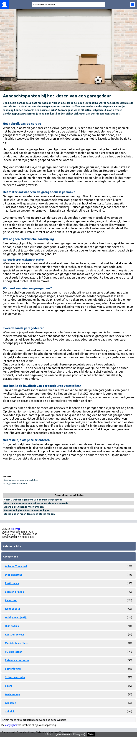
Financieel (11, 600)
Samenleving (13, 668)
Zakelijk (10, 711)
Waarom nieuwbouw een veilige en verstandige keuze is (36, 503)
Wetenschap (12, 694)
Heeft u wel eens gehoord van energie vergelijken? (33, 499)
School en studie (15, 677)
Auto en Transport (16, 566)
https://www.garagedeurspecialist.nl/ (20, 480)
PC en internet (13, 651)
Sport (8, 685)
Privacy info (78, 734)
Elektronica (12, 583)
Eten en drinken (14, 591)
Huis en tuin (12, 626)
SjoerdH (15, 529)
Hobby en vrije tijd (16, 617)
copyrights (11, 725)
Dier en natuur (13, 574)
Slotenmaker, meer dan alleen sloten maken (29, 514)
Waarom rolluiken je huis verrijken (24, 506)
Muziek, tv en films (16, 643)
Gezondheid (12, 609)
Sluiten (91, 734)
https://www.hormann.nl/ (15, 483)
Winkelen (10, 703)
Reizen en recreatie (17, 660)
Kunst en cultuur (14, 634)
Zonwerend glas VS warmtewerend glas (26, 510)
